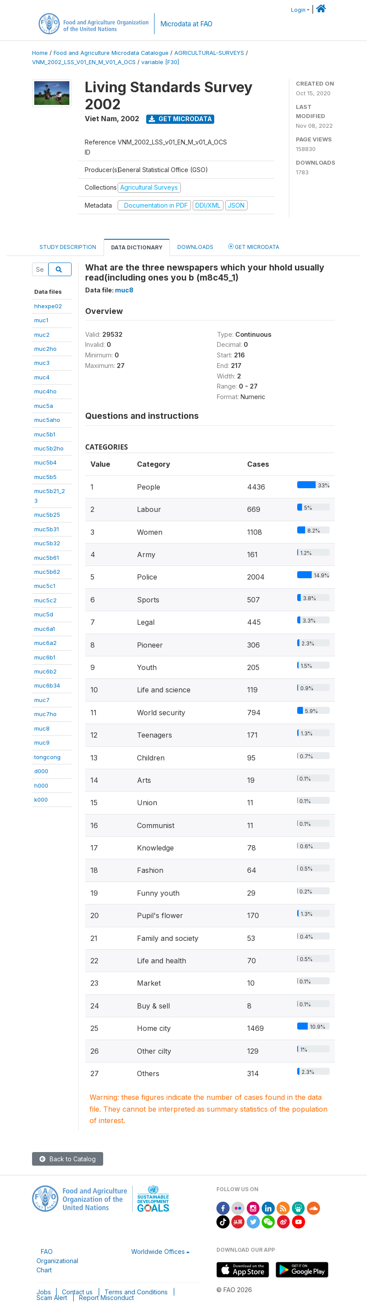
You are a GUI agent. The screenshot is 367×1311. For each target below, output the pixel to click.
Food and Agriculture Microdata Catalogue (111, 53)
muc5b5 (45, 476)
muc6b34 (47, 685)
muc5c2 (45, 600)
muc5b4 (45, 462)
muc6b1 (44, 657)
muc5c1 (44, 585)
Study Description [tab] (68, 247)
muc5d (43, 614)
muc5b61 (46, 557)
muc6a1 (44, 628)
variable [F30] (160, 62)
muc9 (42, 742)
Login (298, 10)
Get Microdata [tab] (253, 246)
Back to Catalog (68, 1159)
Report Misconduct (106, 1297)
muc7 (42, 699)
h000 (41, 785)
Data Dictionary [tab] (136, 247)
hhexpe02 (48, 306)
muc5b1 (44, 434)
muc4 (42, 377)
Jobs (43, 1292)
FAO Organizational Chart (57, 1261)
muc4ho (45, 391)
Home (40, 53)
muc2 (42, 334)
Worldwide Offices (158, 1251)
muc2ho (45, 348)
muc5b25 (47, 514)
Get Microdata (180, 118)
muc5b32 (47, 543)
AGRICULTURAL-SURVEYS (209, 53)
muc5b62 (47, 571)
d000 (41, 770)
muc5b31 (46, 529)
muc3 (42, 362)
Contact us (77, 1292)
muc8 (42, 728)
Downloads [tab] (195, 247)
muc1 (41, 320)
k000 (41, 799)
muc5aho (47, 419)
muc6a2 (45, 642)
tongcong (47, 756)
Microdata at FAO (186, 24)
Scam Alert (51, 1297)
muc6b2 (45, 671)
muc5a (43, 405)
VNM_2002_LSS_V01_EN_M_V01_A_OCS (84, 62)
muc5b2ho (49, 448)
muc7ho (45, 713)
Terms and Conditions (136, 1292)
